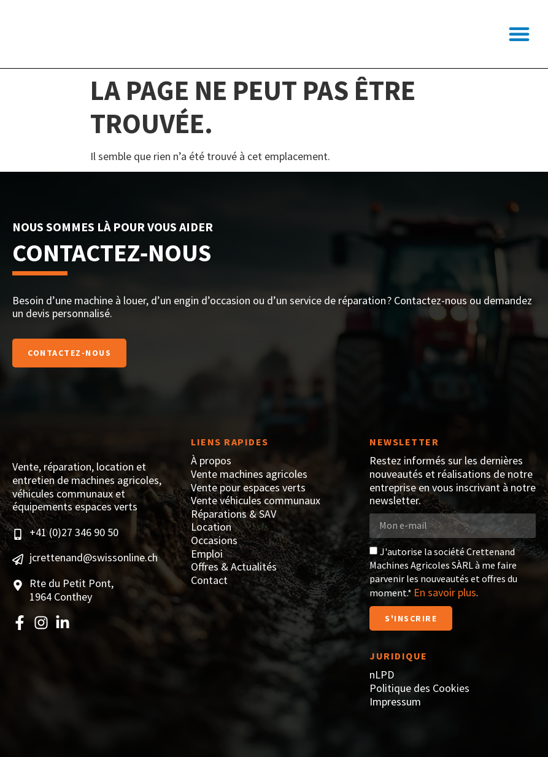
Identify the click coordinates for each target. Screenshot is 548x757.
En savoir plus (445, 592)
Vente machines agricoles (249, 474)
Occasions (214, 540)
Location (211, 527)
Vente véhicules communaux (255, 500)
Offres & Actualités (234, 567)
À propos (211, 460)
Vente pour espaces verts (248, 487)
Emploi (207, 554)
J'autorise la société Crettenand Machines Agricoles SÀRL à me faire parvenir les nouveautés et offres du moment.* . (443, 572)
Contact (209, 580)
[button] (519, 34)
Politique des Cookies (419, 688)
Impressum (395, 702)
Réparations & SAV (233, 514)
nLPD (381, 675)
